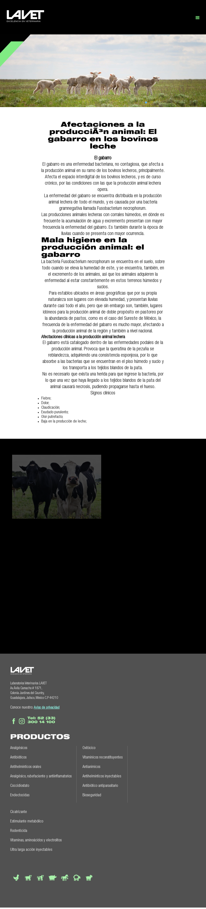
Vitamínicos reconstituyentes (102, 757)
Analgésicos (18, 747)
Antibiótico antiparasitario (100, 785)
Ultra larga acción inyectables (31, 849)
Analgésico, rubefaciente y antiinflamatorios (41, 775)
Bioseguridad (91, 794)
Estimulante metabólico (26, 821)
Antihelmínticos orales (25, 766)
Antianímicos (91, 766)
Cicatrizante (18, 811)
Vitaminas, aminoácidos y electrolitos (36, 839)
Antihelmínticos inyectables (101, 775)
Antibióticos (18, 757)
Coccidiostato (19, 785)
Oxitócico (88, 747)
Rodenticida (18, 830)
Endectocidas (19, 794)
